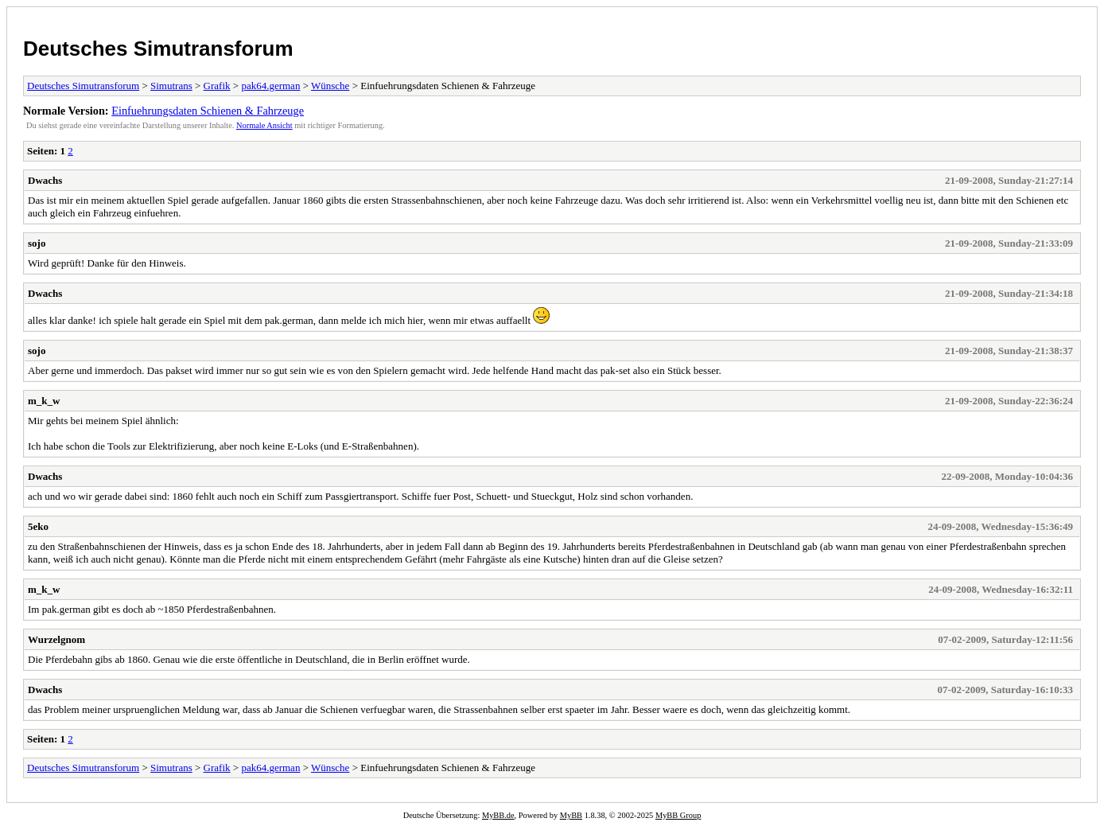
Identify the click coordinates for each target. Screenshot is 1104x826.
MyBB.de (498, 815)
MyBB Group (678, 815)
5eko (38, 526)
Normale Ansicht (264, 125)
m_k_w (44, 401)
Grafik (217, 86)
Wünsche (330, 86)
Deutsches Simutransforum (158, 48)
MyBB (571, 815)
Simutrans (171, 86)
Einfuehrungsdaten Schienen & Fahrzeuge (207, 110)
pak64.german (270, 86)
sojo (36, 243)
